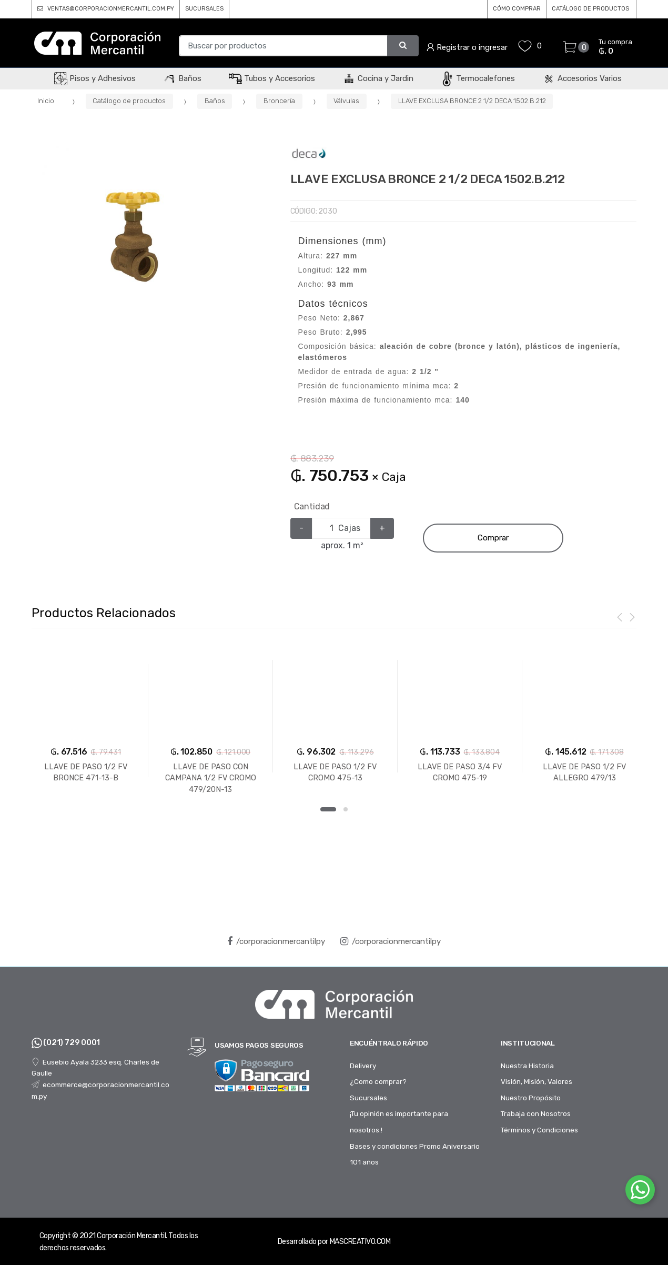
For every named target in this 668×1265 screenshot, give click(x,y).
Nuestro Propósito (531, 1097)
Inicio (45, 101)
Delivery (363, 1065)
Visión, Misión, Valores (536, 1081)
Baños (182, 78)
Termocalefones (478, 78)
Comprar (493, 538)
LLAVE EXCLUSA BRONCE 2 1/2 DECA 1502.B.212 (472, 101)
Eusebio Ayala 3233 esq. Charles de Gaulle (95, 1068)
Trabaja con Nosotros (536, 1113)
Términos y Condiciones (539, 1130)
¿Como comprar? (378, 1081)
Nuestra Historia (527, 1065)
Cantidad (312, 506)
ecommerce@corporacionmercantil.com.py (100, 1090)
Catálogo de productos (129, 101)
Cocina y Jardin (377, 78)
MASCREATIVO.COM (360, 1241)
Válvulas (346, 101)
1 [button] (328, 809)
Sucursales (368, 1097)
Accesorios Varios (582, 78)
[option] (133, 236)
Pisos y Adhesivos (95, 78)
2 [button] (345, 809)
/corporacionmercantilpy (276, 941)
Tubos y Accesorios (272, 78)
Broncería (279, 101)
